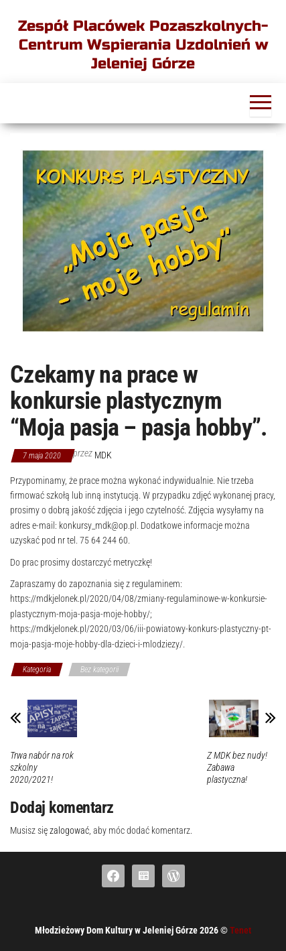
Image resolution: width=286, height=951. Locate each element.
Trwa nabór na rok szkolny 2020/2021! (42, 767)
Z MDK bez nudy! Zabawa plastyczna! (237, 767)
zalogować (69, 830)
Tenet (240, 930)
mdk (103, 455)
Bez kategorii (99, 669)
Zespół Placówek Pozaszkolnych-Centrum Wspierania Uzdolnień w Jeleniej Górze (143, 44)
